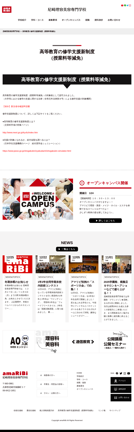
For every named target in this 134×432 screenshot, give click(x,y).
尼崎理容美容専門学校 (11, 31)
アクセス (120, 380)
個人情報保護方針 (47, 410)
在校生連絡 (18, 410)
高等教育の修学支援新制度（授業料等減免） (76, 410)
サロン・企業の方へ (52, 393)
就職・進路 (81, 383)
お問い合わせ (114, 19)
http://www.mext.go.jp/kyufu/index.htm (20, 132)
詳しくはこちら (107, 220)
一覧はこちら (68, 249)
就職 (87, 19)
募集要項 (53, 19)
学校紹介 (22, 19)
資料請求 (98, 19)
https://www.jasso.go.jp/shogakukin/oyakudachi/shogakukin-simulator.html (37, 151)
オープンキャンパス (71, 19)
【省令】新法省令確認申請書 (16, 106)
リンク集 (102, 410)
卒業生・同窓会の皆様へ (54, 384)
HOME (79, 373)
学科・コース (37, 19)
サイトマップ (114, 410)
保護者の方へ (49, 375)
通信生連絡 (31, 410)
